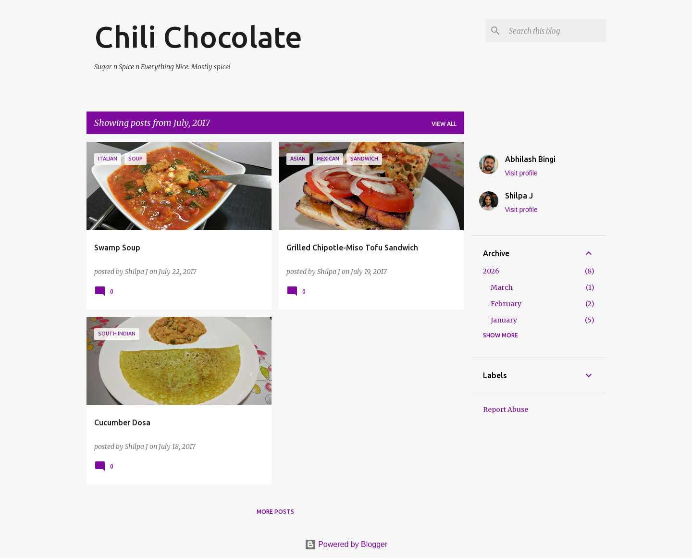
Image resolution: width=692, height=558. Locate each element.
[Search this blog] (555, 30)
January (504, 320)
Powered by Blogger (346, 544)
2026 (491, 271)
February (506, 303)
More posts (275, 511)
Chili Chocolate (198, 36)
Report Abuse (505, 409)
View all (444, 124)
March (502, 287)
